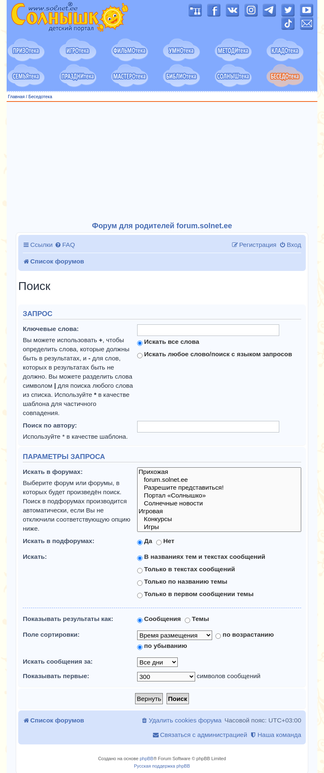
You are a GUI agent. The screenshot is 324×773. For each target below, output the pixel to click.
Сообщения (159, 619)
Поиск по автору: (50, 425)
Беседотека (40, 96)
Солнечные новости (219, 503)
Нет (165, 541)
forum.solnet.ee (219, 480)
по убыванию (162, 646)
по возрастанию (244, 634)
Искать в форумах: (53, 471)
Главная (16, 96)
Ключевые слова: (51, 328)
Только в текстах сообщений (186, 569)
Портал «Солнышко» (219, 496)
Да (144, 541)
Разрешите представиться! (219, 488)
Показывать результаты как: (68, 618)
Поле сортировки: (51, 634)
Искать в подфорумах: (58, 540)
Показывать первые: (56, 675)
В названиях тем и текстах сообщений (201, 556)
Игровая (219, 511)
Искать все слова (168, 341)
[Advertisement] (165, 162)
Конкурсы (219, 519)
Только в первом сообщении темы (195, 594)
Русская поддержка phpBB (162, 765)
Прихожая (219, 472)
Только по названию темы (182, 581)
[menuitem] (65, 245)
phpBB (146, 758)
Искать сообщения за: (58, 661)
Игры (219, 527)
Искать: (35, 556)
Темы (197, 619)
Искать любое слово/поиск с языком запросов (214, 354)
